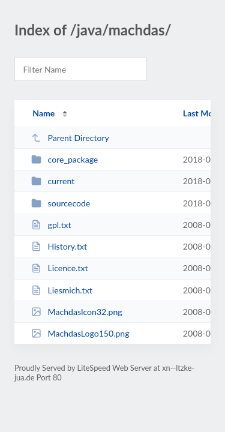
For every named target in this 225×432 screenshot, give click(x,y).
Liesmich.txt (61, 290)
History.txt (59, 246)
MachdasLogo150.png (80, 333)
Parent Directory (70, 138)
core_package (64, 159)
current (52, 181)
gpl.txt (51, 225)
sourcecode (60, 203)
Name (43, 113)
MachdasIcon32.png (76, 312)
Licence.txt (59, 268)
